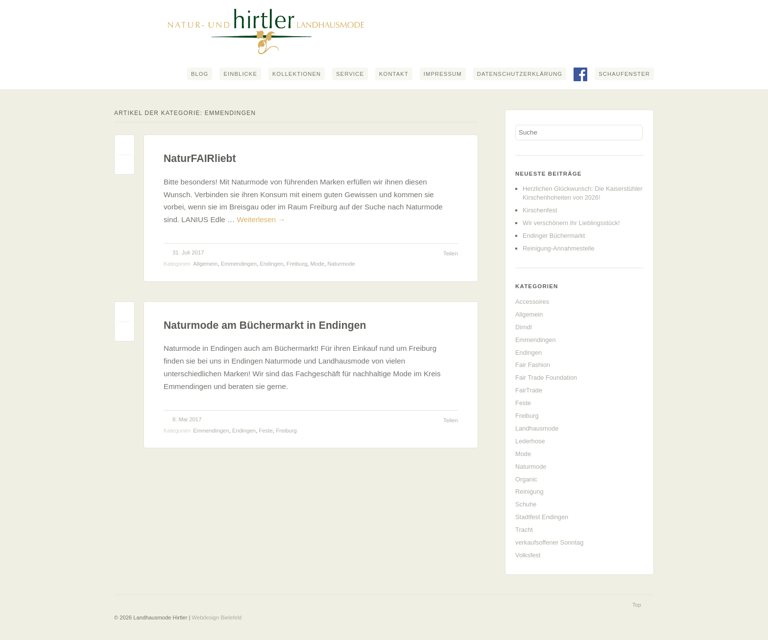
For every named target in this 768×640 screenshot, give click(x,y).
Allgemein (205, 264)
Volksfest (527, 555)
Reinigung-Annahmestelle (559, 248)
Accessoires (532, 301)
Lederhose (530, 441)
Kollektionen (296, 74)
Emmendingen (239, 264)
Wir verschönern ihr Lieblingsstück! (571, 223)
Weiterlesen (261, 219)
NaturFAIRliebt (200, 158)
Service (350, 74)
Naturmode (341, 264)
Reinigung (529, 491)
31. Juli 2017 (188, 252)
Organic (526, 479)
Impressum (443, 74)
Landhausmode (536, 428)
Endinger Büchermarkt (554, 235)
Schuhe (525, 504)
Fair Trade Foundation (546, 377)
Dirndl (523, 327)
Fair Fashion (532, 364)
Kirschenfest (540, 210)
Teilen (450, 253)
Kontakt (393, 74)
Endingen (271, 264)
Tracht (524, 529)
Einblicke (240, 74)
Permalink (124, 147)
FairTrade (528, 390)
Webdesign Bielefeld (217, 617)
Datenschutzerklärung (519, 74)
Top (636, 605)
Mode (318, 264)
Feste (266, 431)
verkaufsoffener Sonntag (549, 542)
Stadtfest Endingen (541, 517)
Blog (200, 74)
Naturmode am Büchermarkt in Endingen (265, 325)
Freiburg (297, 264)
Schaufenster (624, 74)
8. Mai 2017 (187, 419)
